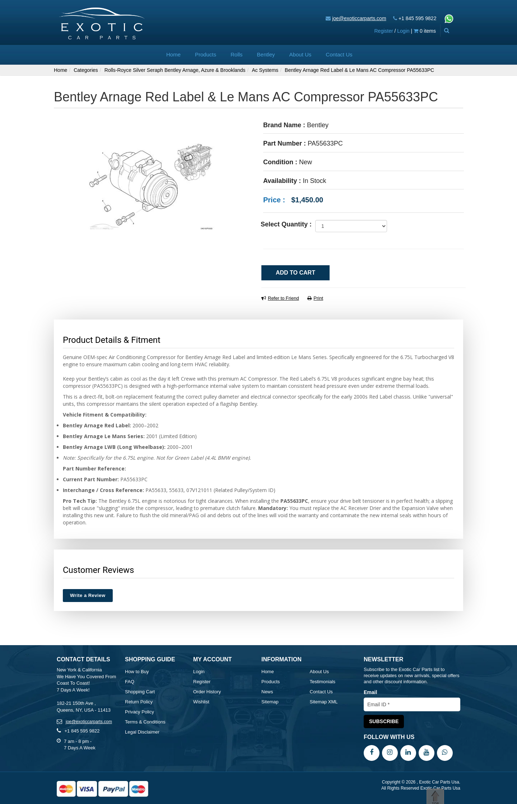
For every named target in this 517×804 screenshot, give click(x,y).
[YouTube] (426, 752)
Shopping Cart (140, 691)
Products (205, 54)
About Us (300, 54)
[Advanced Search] (446, 30)
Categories (86, 70)
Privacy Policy (139, 712)
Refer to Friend (280, 298)
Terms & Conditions (145, 722)
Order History (207, 691)
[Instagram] (390, 752)
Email (370, 692)
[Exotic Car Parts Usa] (102, 22)
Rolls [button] (236, 54)
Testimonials (323, 681)
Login (403, 31)
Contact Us (339, 54)
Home (173, 54)
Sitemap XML (324, 701)
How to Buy (137, 671)
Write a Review (88, 595)
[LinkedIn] (408, 752)
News (267, 691)
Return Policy (139, 701)
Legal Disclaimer (142, 732)
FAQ (129, 681)
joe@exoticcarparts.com (359, 18)
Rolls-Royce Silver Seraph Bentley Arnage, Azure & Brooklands (175, 70)
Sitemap (270, 701)
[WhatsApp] (445, 752)
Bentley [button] (266, 54)
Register (383, 31)
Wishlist (201, 701)
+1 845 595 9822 (418, 18)
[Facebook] (371, 752)
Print (315, 298)
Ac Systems (265, 70)
